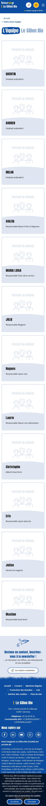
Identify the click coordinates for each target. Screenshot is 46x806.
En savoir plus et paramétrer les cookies (23, 796)
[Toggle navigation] (43, 5)
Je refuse (15, 802)
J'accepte (32, 802)
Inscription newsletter (23, 670)
